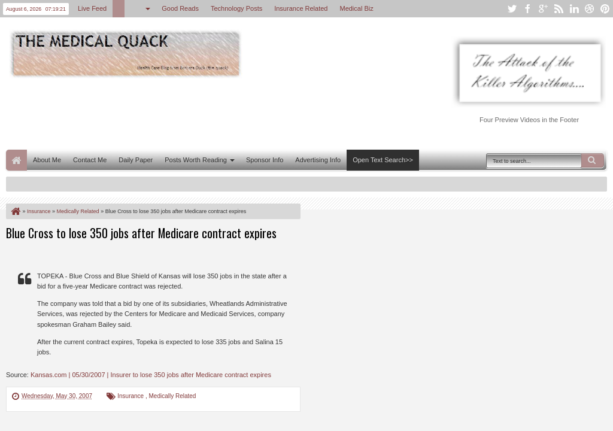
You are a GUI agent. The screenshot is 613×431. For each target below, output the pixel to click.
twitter (512, 8)
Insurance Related (300, 8)
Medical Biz (356, 8)
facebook (527, 8)
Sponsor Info (264, 159)
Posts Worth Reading (196, 159)
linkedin (574, 8)
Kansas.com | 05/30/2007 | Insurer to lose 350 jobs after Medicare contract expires (151, 374)
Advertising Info (318, 159)
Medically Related (172, 396)
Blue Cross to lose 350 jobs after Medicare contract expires (141, 233)
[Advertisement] (224, 112)
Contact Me (90, 159)
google (543, 8)
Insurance (131, 396)
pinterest (605, 8)
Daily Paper (136, 159)
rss (558, 8)
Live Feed (92, 8)
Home (16, 160)
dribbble (589, 8)
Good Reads (180, 8)
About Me (47, 159)
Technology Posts (236, 8)
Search (592, 160)
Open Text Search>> (383, 159)
